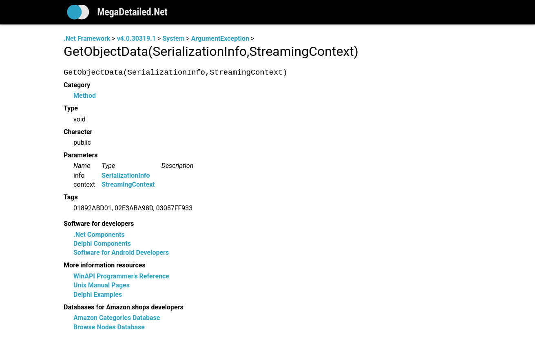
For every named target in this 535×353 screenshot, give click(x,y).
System (173, 38)
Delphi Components (102, 244)
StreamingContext (128, 185)
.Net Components (99, 234)
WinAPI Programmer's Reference (121, 276)
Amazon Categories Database (116, 318)
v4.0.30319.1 (136, 38)
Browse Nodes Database (109, 327)
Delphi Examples (97, 294)
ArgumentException (220, 38)
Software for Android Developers (121, 253)
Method (84, 96)
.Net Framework (87, 38)
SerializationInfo (126, 175)
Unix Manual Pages (101, 285)
